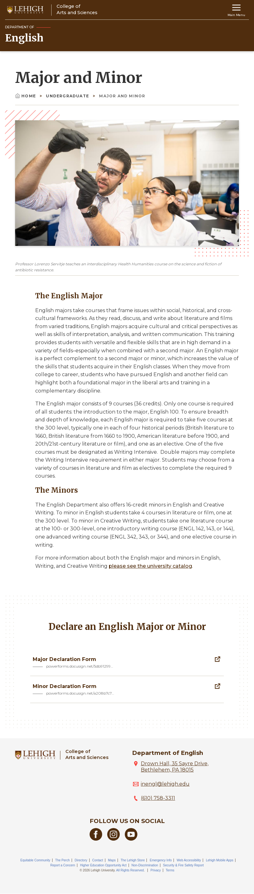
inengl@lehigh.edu (165, 784)
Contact (97, 860)
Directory (81, 860)
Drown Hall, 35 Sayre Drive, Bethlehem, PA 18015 (174, 767)
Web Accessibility (189, 860)
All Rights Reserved (130, 870)
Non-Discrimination (144, 865)
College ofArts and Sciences (86, 754)
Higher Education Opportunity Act (103, 865)
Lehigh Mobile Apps (219, 860)
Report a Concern (62, 865)
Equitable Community (35, 860)
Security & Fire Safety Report (183, 865)
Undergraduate (68, 96)
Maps (112, 860)
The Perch (62, 860)
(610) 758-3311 (158, 798)
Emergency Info (161, 860)
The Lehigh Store (133, 860)
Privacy (156, 870)
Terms (170, 870)
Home (26, 96)
